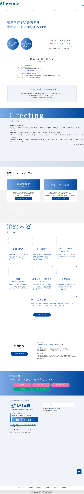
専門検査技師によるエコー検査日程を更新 (47, 345)
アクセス (56, 487)
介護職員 (22, 386)
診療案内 (33, 11)
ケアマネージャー (41, 386)
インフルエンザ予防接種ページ (28, 70)
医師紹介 (48, 487)
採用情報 (65, 487)
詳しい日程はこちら (23, 198)
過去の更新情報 (19, 354)
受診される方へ (11, 11)
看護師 (22, 382)
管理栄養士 (41, 382)
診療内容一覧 (42, 315)
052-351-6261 (48, 93)
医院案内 (54, 11)
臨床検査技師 (60, 382)
